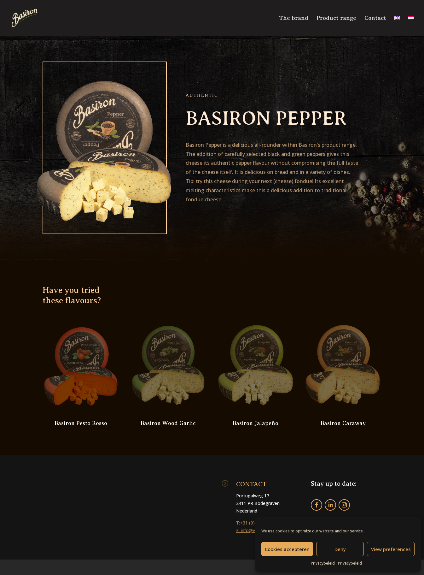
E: (238, 530)
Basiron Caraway (343, 423)
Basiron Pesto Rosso (81, 423)
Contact (375, 18)
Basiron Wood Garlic (168, 423)
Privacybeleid (323, 563)
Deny (340, 549)
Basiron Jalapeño (255, 423)
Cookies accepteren (287, 549)
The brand (293, 18)
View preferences (391, 549)
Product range (336, 18)
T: (238, 523)
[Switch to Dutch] (411, 26)
